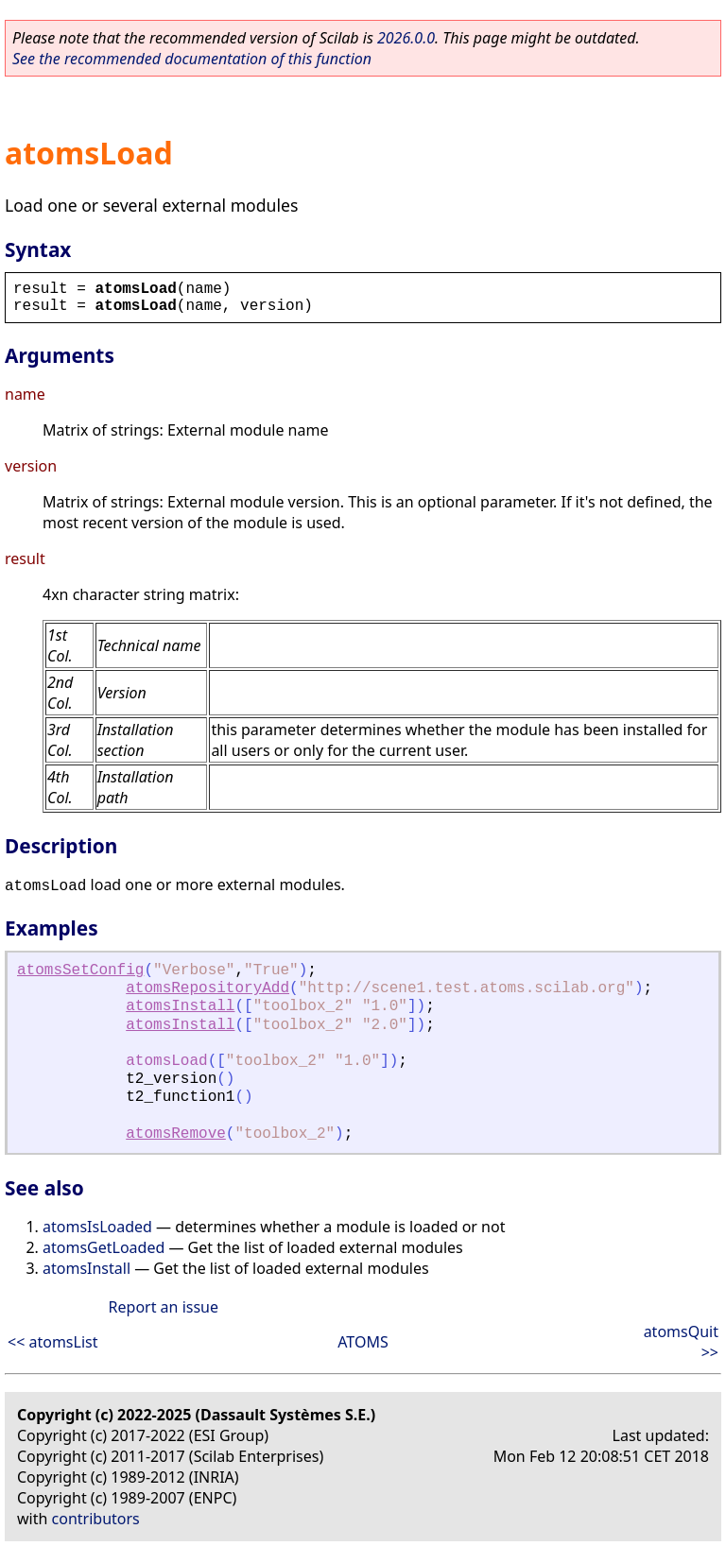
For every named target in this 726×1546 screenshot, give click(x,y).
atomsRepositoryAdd (207, 988)
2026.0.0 (406, 37)
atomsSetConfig (80, 970)
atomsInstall (180, 1006)
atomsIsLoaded (97, 1226)
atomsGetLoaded (103, 1247)
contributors (96, 1518)
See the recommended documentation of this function (192, 58)
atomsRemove (176, 1133)
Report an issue (163, 1307)
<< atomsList (52, 1341)
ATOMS (362, 1341)
